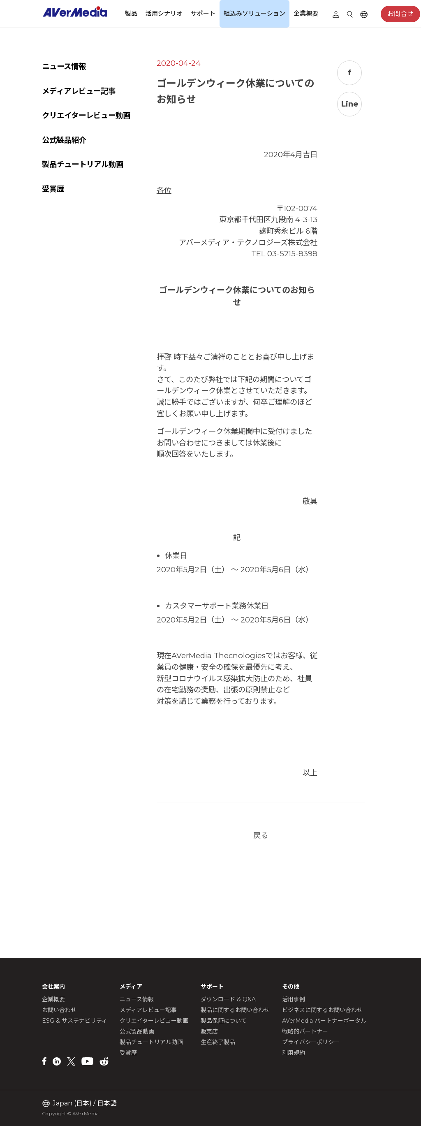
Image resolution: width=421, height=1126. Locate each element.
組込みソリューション (254, 13)
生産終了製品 (218, 1042)
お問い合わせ (59, 1010)
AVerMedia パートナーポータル (324, 1020)
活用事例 (293, 999)
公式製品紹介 (64, 140)
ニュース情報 (64, 66)
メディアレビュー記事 (79, 91)
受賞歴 (53, 189)
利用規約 (293, 1052)
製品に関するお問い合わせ (235, 1010)
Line (352, 104)
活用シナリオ (164, 13)
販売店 (209, 1031)
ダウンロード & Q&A (228, 999)
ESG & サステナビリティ (74, 1020)
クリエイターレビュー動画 (86, 115)
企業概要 (306, 13)
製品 (131, 13)
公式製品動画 (137, 1031)
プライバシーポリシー (311, 1042)
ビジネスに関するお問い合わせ (322, 1010)
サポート (203, 13)
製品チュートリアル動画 (82, 164)
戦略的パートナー (305, 1031)
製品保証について (224, 1020)
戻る (272, 892)
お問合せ (400, 14)
